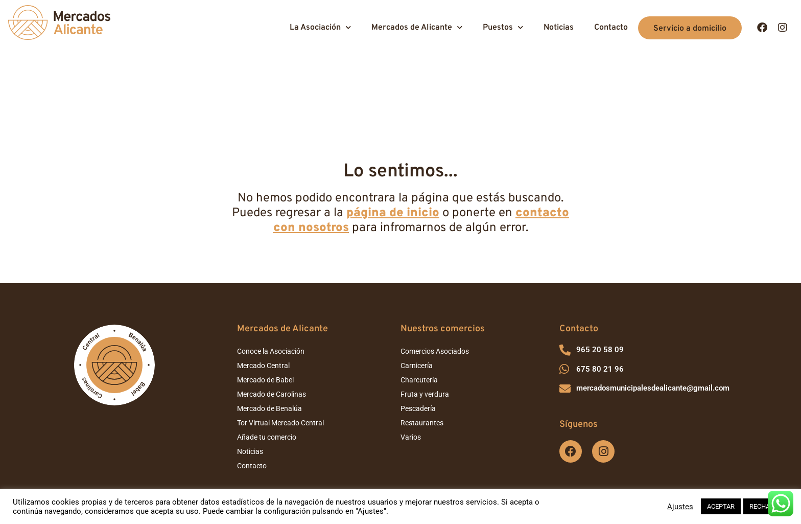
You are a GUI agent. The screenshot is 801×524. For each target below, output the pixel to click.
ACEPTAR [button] (721, 506)
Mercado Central (263, 298)
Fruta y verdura (424, 327)
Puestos (503, 27)
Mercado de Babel (265, 312)
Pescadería (418, 341)
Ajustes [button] (680, 506)
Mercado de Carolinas (271, 327)
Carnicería (416, 298)
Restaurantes (421, 355)
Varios (410, 370)
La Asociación (320, 27)
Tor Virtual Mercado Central (280, 355)
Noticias (559, 27)
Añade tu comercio (266, 370)
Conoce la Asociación (270, 284)
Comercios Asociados (434, 284)
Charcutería (419, 312)
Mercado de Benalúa (269, 341)
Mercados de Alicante (416, 27)
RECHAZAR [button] (765, 506)
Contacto (611, 27)
